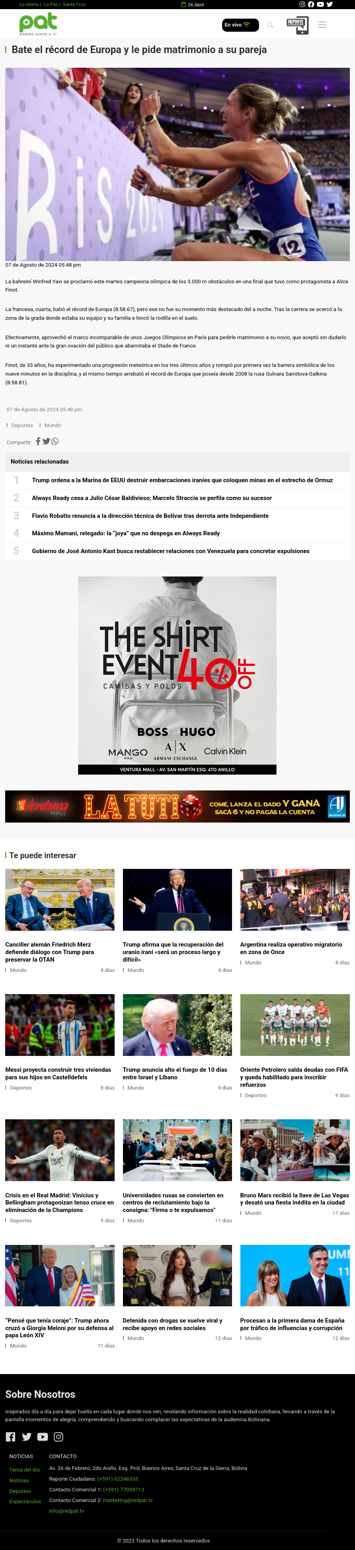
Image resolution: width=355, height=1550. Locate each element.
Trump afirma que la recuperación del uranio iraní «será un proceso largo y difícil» (173, 952)
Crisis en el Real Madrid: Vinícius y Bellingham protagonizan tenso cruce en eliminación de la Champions (59, 1203)
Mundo (52, 425)
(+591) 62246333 (117, 1479)
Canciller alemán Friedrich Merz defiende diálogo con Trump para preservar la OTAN (49, 952)
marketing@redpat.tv (128, 1500)
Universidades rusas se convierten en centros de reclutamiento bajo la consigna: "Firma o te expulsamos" (173, 1203)
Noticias (19, 1480)
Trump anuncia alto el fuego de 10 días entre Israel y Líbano (175, 1073)
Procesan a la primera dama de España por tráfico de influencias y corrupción (292, 1324)
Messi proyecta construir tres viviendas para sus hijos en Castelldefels (58, 1073)
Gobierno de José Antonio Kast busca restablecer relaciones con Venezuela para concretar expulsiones (171, 551)
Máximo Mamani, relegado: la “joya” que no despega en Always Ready (126, 533)
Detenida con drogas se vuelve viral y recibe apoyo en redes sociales (173, 1324)
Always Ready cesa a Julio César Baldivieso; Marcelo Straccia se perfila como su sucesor (152, 498)
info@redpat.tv (66, 1511)
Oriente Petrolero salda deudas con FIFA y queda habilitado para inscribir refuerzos (294, 1077)
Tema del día (25, 1470)
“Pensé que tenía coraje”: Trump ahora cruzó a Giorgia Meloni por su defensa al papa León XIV (59, 1328)
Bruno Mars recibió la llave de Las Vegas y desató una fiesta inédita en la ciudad (294, 1199)
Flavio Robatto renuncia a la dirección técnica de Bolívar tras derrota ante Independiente (150, 515)
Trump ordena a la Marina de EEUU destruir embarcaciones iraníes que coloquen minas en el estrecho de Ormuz (182, 480)
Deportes (22, 425)
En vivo (237, 25)
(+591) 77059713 (123, 1490)
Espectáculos (25, 1501)
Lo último (29, 4)
